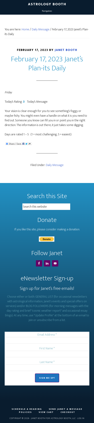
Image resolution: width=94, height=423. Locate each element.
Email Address (47, 334)
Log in (80, 418)
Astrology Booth (47, 4)
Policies (25, 412)
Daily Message (55, 165)
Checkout (68, 412)
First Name (47, 348)
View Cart (46, 412)
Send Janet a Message (66, 409)
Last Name (47, 362)
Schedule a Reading (27, 409)
